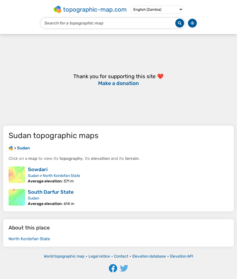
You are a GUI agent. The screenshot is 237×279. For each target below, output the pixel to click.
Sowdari (38, 169)
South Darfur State (51, 192)
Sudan (33, 175)
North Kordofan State (61, 175)
